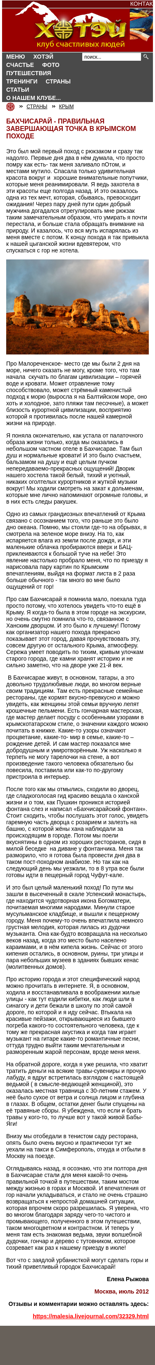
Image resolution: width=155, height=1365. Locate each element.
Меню (15, 56)
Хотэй (43, 56)
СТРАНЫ (58, 81)
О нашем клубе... (33, 98)
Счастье (20, 65)
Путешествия (28, 73)
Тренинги (22, 81)
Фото (51, 65)
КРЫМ (66, 106)
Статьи (17, 89)
